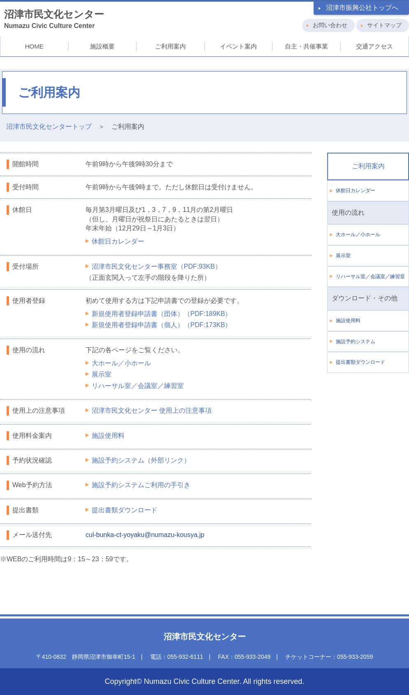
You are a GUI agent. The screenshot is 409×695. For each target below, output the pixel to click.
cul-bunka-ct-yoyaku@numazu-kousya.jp (144, 534)
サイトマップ (384, 25)
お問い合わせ (330, 25)
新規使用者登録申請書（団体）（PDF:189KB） (161, 313)
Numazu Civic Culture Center (54, 19)
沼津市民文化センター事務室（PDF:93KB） (157, 266)
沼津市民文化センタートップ (49, 126)
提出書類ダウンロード (124, 510)
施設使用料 (108, 435)
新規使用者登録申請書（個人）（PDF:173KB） (161, 324)
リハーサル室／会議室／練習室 (138, 385)
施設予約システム (355, 341)
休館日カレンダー (118, 241)
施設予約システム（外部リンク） (141, 460)
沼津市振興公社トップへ (362, 7)
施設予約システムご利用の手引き (141, 484)
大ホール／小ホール (121, 363)
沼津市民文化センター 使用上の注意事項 (152, 410)
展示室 (101, 374)
